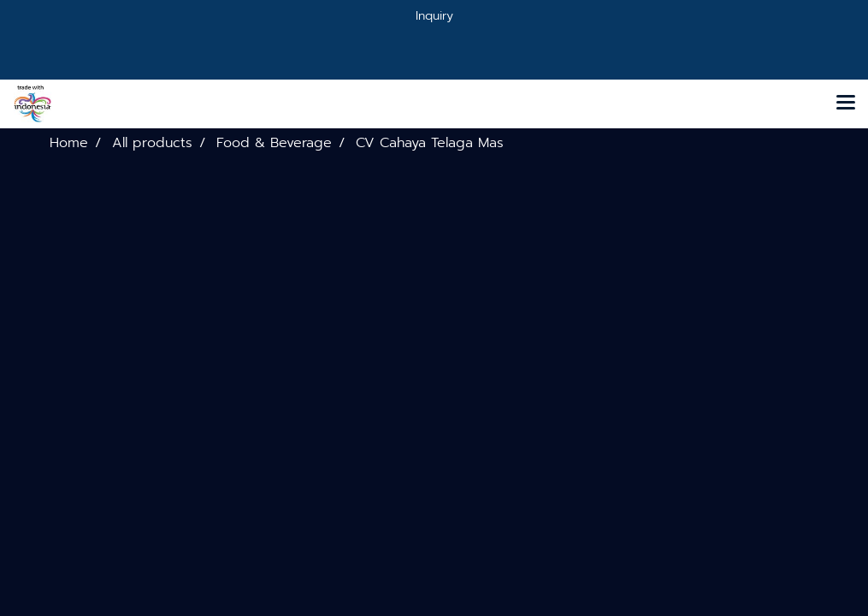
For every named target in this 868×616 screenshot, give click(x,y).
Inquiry (434, 16)
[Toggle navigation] (846, 103)
